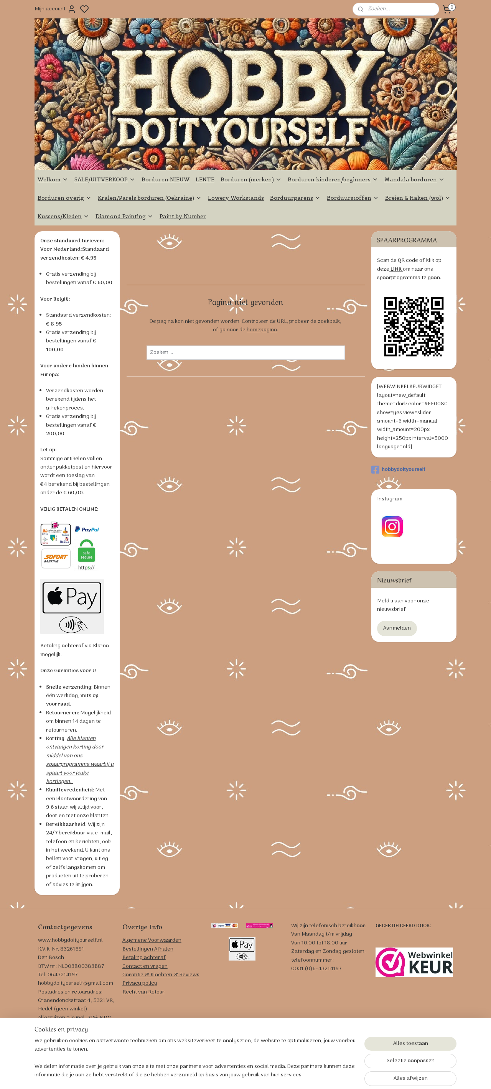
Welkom (53, 179)
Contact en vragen (145, 966)
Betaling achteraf (144, 957)
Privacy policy (139, 983)
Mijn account (55, 9)
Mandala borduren (414, 179)
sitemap (277, 1074)
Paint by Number (183, 216)
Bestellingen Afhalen (147, 949)
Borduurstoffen (353, 197)
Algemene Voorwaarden (151, 940)
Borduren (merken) (251, 179)
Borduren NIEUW (165, 179)
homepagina (262, 330)
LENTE (205, 179)
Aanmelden (397, 628)
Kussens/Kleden (63, 216)
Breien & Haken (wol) (418, 197)
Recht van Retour (143, 992)
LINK (396, 269)
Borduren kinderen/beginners (333, 179)
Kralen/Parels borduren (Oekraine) (150, 197)
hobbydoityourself (398, 469)
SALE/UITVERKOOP (104, 179)
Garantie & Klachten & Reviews (160, 975)
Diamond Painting (124, 216)
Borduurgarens (295, 197)
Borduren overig (65, 197)
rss (289, 1074)
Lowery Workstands (236, 197)
